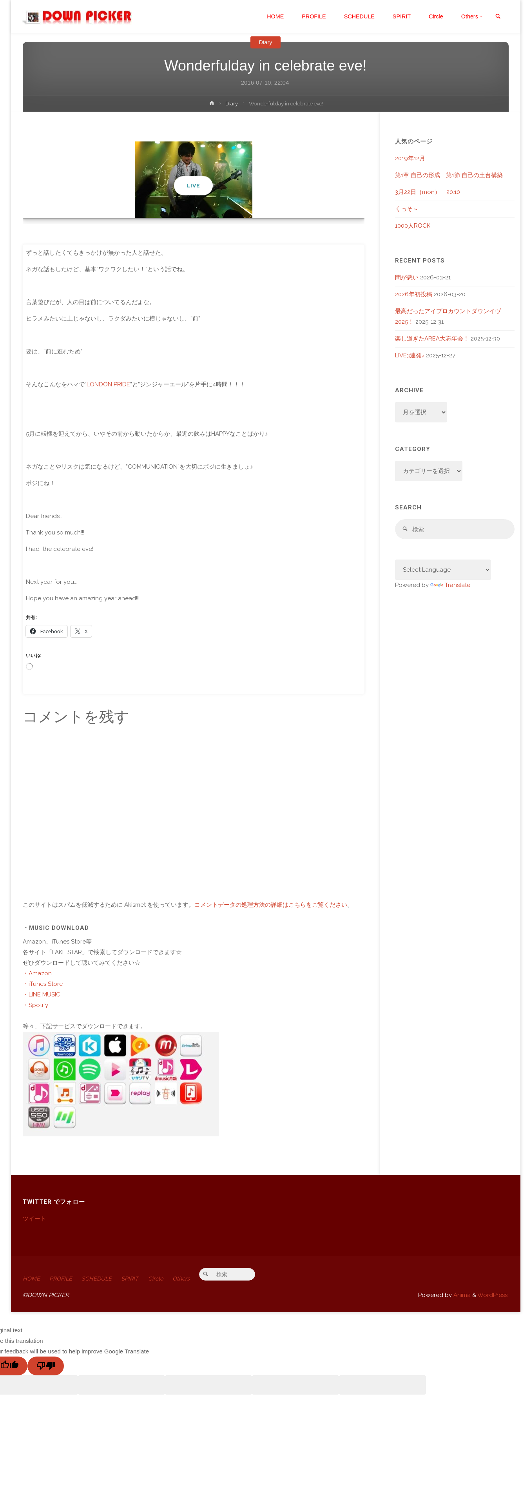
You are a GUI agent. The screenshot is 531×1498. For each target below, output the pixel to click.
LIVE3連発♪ (410, 355)
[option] (194, 179)
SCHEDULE (99, 1278)
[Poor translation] (45, 1366)
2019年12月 (410, 158)
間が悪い (407, 277)
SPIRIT (134, 1278)
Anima (461, 1295)
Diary (265, 42)
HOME (31, 1278)
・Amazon (37, 973)
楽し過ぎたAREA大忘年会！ (432, 338)
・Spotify (35, 1005)
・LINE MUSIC (41, 994)
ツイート (34, 1218)
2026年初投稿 (413, 294)
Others (188, 1278)
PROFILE (62, 1278)
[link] (497, 17)
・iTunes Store (43, 983)
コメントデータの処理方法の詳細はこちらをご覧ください (270, 904)
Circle (161, 1278)
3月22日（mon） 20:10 (427, 192)
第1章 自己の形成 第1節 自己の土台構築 (449, 175)
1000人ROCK (412, 225)
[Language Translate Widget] (443, 570)
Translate (450, 585)
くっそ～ (407, 208)
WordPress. (493, 1295)
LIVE (194, 185)
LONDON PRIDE (108, 384)
